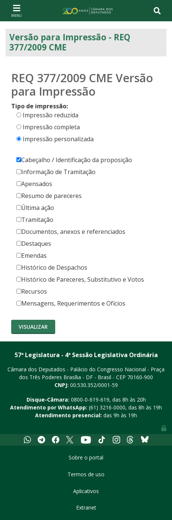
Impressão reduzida (50, 115)
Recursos (31, 291)
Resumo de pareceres (49, 196)
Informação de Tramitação (56, 172)
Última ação (35, 208)
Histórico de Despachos (51, 267)
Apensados (34, 184)
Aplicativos (86, 491)
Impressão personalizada (58, 139)
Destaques (33, 243)
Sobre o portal (86, 457)
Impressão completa (51, 127)
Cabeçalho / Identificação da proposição (74, 160)
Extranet (86, 507)
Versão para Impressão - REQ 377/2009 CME (69, 42)
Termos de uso (86, 474)
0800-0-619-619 (90, 399)
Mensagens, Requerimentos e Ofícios (70, 303)
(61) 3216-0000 (107, 407)
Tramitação (34, 220)
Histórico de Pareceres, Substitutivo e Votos (80, 279)
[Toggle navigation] (16, 10)
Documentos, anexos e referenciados (70, 232)
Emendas (31, 255)
